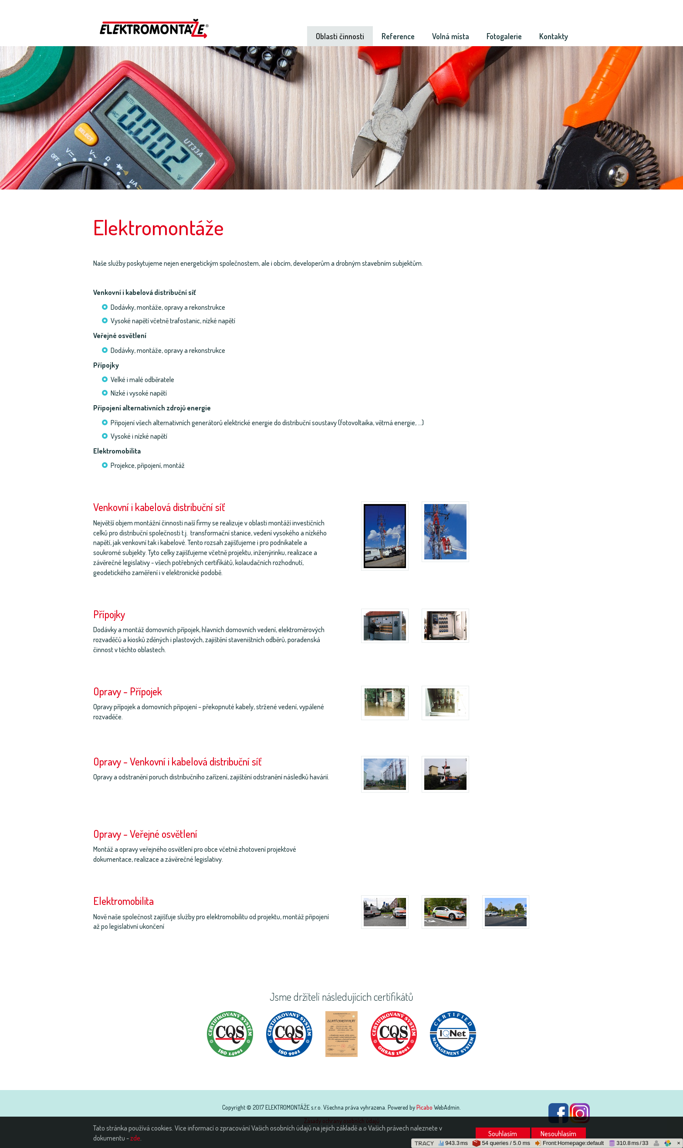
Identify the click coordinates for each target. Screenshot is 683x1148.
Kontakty (553, 36)
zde (135, 1138)
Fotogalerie (504, 36)
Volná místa (450, 36)
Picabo (424, 1107)
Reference (398, 36)
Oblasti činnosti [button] (340, 36)
